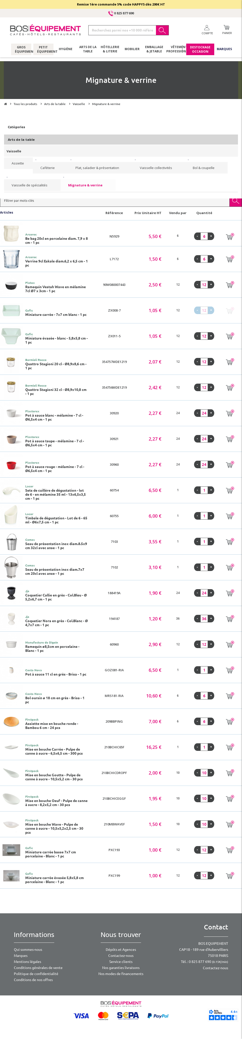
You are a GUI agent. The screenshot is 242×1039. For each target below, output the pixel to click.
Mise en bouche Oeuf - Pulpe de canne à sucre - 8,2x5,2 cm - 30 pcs (56, 803)
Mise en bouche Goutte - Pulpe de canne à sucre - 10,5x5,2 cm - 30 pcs (54, 777)
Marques (224, 49)
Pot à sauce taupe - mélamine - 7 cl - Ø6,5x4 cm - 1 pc (54, 443)
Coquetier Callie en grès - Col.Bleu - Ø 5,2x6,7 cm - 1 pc (56, 597)
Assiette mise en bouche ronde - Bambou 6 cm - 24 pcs (51, 726)
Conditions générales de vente (38, 968)
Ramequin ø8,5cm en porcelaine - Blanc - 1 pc (52, 649)
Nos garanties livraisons (121, 968)
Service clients (120, 962)
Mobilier (132, 49)
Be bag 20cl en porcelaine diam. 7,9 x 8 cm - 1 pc (56, 241)
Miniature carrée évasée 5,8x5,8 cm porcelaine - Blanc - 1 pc (54, 880)
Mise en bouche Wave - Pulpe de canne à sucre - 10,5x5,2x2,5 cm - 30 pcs (54, 828)
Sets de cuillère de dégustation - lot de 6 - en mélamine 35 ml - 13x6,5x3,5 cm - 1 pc (55, 494)
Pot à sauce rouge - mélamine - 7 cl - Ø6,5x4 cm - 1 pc (54, 469)
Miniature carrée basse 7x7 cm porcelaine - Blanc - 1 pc (50, 854)
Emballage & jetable (154, 49)
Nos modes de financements (120, 974)
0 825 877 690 (121, 13)
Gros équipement (21, 49)
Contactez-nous (120, 956)
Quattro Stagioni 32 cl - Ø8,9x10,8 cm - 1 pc (56, 392)
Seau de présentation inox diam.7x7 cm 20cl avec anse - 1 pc (54, 571)
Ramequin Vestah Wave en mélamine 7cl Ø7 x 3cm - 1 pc (55, 289)
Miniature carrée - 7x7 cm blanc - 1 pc (56, 315)
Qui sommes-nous (28, 950)
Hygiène (65, 49)
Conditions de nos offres (33, 980)
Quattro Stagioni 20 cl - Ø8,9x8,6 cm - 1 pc (56, 366)
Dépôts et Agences (121, 950)
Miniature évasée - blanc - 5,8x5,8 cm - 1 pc (56, 340)
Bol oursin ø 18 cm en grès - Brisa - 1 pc (55, 700)
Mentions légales (27, 962)
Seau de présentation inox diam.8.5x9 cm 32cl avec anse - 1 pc (56, 546)
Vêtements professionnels (178, 49)
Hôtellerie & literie (110, 49)
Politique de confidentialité (36, 974)
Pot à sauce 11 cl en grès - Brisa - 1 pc (55, 674)
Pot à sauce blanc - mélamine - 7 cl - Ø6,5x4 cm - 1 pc (54, 417)
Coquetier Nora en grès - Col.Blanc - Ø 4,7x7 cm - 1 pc (56, 623)
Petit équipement (43, 49)
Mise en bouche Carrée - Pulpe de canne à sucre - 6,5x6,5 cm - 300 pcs (54, 751)
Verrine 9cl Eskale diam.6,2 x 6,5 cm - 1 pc (56, 263)
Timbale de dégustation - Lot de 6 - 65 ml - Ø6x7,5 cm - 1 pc (56, 520)
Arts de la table (87, 49)
